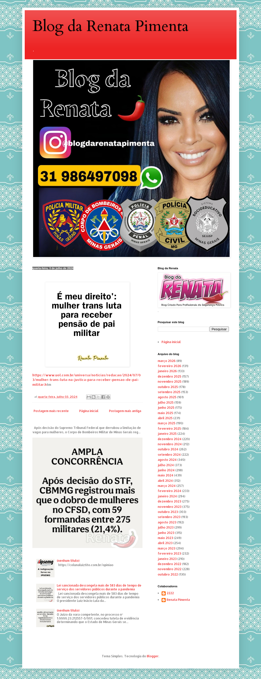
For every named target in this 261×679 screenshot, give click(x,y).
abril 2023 (165, 543)
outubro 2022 (168, 574)
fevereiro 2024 (169, 491)
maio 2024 (165, 475)
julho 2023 (166, 527)
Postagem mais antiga (125, 411)
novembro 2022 (169, 569)
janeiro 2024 (167, 496)
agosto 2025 (167, 397)
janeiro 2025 (167, 434)
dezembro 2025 (169, 376)
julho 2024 (166, 465)
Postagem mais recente (51, 411)
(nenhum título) (68, 561)
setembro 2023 (169, 517)
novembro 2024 (170, 444)
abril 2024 (165, 481)
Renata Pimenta (178, 600)
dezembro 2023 (169, 501)
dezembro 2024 (169, 439)
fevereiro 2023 (169, 553)
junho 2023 (166, 533)
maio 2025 (165, 413)
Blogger (153, 656)
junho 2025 (166, 407)
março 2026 (167, 361)
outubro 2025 (168, 387)
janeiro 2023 (167, 559)
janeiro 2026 (167, 371)
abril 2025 (165, 418)
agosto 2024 (167, 460)
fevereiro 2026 (169, 366)
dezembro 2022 (169, 564)
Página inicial (88, 411)
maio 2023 (165, 538)
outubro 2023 (168, 512)
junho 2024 (166, 470)
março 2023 (166, 548)
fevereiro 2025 (169, 428)
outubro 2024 (168, 449)
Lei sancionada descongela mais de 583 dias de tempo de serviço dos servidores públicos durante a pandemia (99, 587)
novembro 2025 (169, 381)
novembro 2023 (169, 507)
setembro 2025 (169, 392)
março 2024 (167, 486)
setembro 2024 (169, 454)
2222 (170, 593)
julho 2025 (166, 402)
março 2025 (166, 423)
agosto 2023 (167, 522)
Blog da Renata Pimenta (110, 26)
